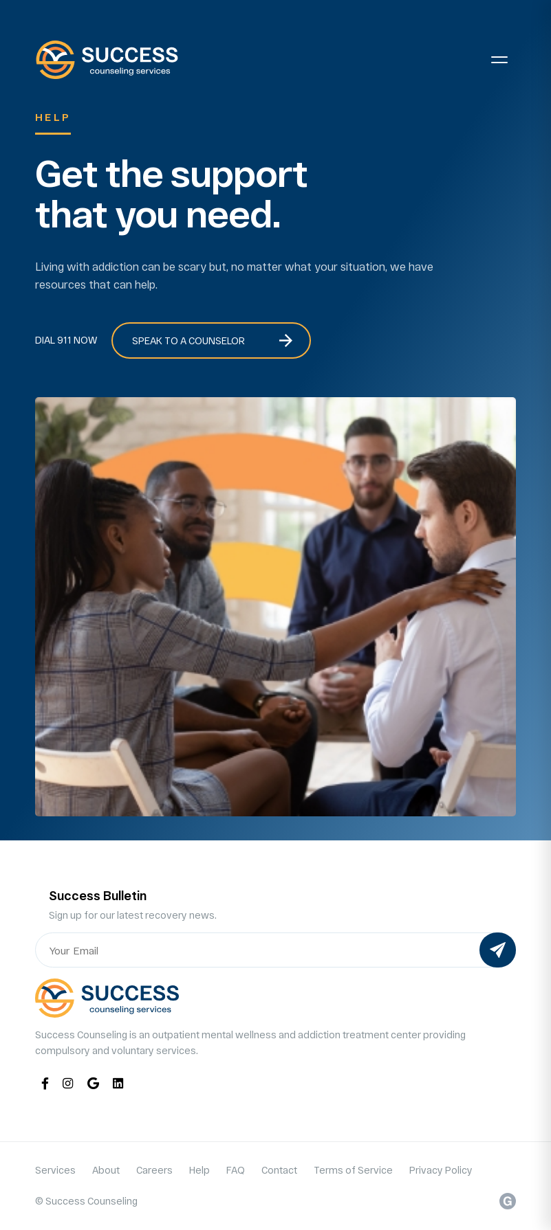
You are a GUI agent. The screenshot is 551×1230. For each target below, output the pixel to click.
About (106, 1170)
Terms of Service (353, 1170)
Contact (279, 1170)
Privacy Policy (441, 1170)
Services (55, 1170)
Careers (154, 1170)
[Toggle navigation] (499, 59)
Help (199, 1170)
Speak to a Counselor (188, 340)
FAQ (235, 1170)
